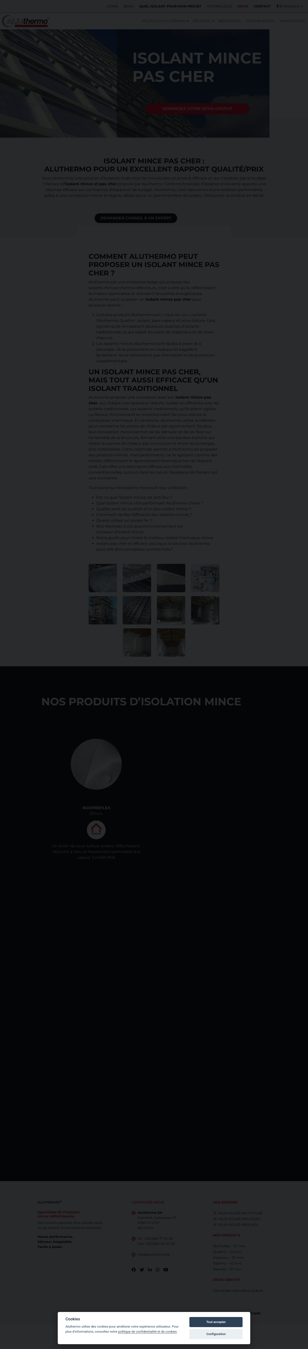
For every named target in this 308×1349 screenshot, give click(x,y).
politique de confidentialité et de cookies (147, 1331)
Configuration (215, 1334)
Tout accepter (216, 1322)
